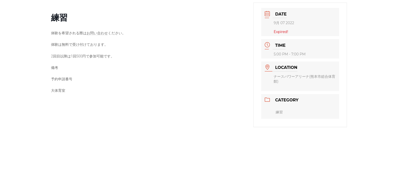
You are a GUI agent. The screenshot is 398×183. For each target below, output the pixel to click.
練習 (279, 112)
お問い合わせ (97, 33)
